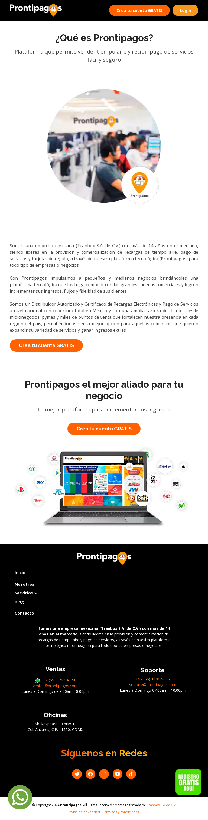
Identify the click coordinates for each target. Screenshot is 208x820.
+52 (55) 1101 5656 (153, 678)
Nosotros (24, 584)
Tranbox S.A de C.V (161, 805)
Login (185, 10)
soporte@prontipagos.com (152, 684)
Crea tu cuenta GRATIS (139, 10)
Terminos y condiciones (120, 812)
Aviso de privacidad (84, 812)
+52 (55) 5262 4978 (55, 680)
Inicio (20, 572)
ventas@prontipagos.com (55, 685)
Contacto (24, 613)
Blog (19, 601)
